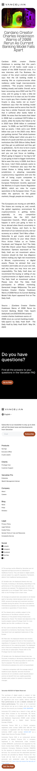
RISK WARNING (28, 708)
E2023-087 (27, 732)
